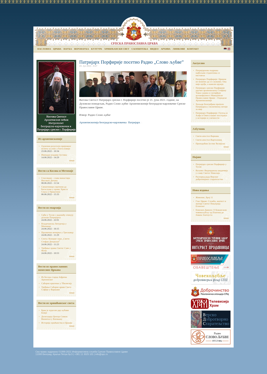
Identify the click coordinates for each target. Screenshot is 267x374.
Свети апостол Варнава (207, 136)
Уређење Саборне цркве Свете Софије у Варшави (56, 288)
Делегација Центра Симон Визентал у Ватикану (54, 317)
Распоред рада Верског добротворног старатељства (209, 177)
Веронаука (81, 49)
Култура (96, 49)
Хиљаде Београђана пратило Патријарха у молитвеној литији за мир (212, 106)
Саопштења (139, 49)
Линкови (179, 49)
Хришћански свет (116, 49)
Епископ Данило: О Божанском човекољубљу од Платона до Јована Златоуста (211, 212)
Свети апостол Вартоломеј (209, 140)
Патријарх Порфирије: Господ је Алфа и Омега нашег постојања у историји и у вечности (212, 115)
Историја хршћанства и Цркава (56, 322)
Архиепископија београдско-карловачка (103, 122)
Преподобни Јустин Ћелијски (210, 143)
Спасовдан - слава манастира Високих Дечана (55, 179)
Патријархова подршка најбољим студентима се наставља (208, 73)
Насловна (44, 49)
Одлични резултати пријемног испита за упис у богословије (56, 147)
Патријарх (134, 122)
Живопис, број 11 (204, 197)
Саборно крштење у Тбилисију (56, 283)
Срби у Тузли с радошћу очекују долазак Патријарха (57, 216)
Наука (67, 49)
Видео (154, 49)
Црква (57, 49)
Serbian (225, 49)
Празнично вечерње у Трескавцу (57, 232)
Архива (165, 49)
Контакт (193, 49)
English (228, 49)
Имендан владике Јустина (54, 155)
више (71, 160)
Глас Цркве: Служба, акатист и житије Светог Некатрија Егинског (211, 203)
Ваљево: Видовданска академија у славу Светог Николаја (212, 171)
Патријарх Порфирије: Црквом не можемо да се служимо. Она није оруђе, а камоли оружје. (211, 81)
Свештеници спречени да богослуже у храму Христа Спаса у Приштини (54, 189)
